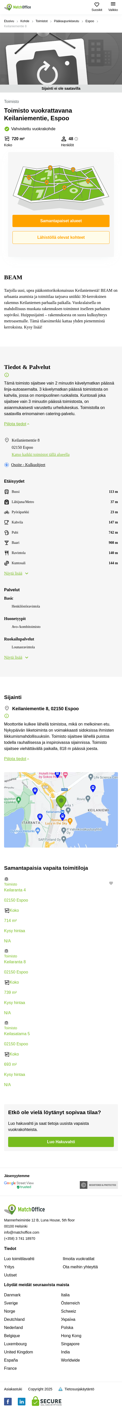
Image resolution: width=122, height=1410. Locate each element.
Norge (9, 1311)
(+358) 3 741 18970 (19, 1238)
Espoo (89, 21)
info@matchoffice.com (21, 1232)
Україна (68, 1319)
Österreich (70, 1303)
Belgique (12, 1336)
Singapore (70, 1344)
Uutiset (10, 1275)
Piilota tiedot (17, 424)
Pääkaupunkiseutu (66, 21)
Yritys (9, 1267)
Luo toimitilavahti (19, 1259)
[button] (61, 879)
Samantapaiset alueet (61, 221)
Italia (65, 1295)
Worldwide (70, 1360)
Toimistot (42, 21)
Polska (67, 1327)
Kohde (24, 21)
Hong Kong (71, 1336)
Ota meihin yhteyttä (80, 1267)
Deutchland (14, 1319)
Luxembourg (15, 1344)
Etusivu (9, 21)
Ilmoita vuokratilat (79, 1259)
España (11, 1360)
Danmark (12, 1295)
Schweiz (68, 1311)
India (65, 1352)
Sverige (11, 1303)
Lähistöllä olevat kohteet (61, 237)
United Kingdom (18, 1352)
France (10, 1368)
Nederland (13, 1327)
